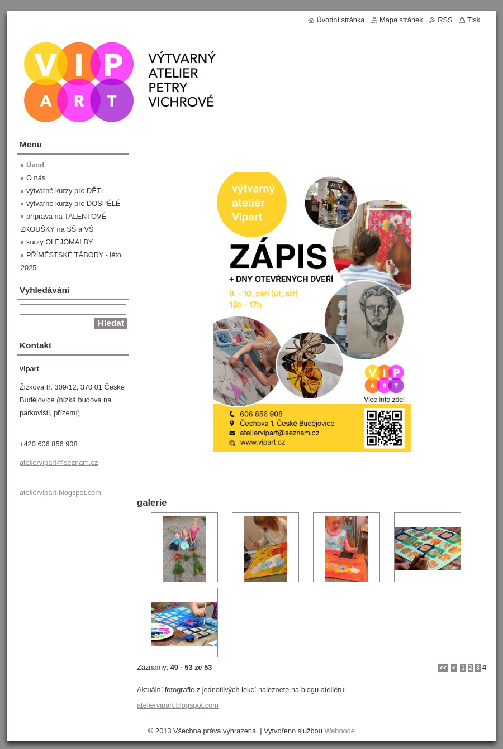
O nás (35, 178)
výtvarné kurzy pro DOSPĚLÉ (73, 203)
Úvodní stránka (340, 20)
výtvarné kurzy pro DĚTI (64, 190)
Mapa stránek (401, 20)
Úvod (35, 165)
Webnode (339, 731)
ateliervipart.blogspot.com (178, 705)
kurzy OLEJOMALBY (59, 242)
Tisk (473, 20)
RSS (445, 20)
